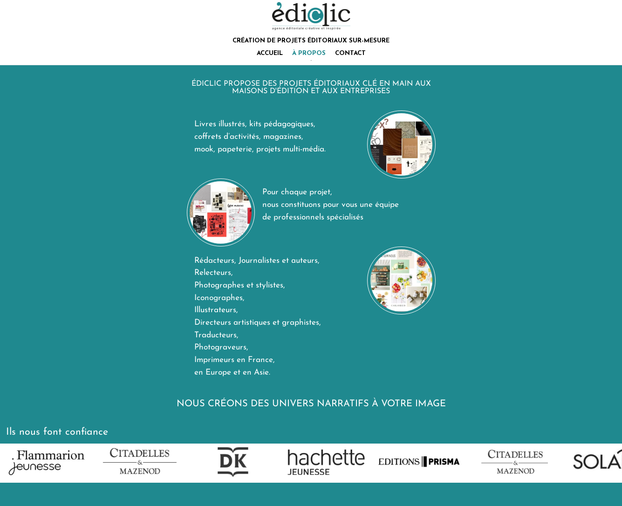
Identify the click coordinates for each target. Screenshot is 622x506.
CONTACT (350, 53)
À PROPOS (309, 53)
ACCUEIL (270, 53)
